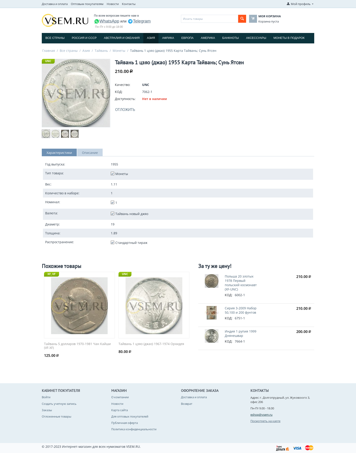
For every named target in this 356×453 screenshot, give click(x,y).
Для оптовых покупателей (129, 416)
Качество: (122, 85)
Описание (90, 152)
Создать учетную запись (59, 404)
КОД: (119, 92)
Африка (168, 38)
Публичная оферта (124, 423)
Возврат (186, 404)
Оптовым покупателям (87, 4)
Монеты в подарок (289, 38)
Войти (46, 397)
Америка (208, 38)
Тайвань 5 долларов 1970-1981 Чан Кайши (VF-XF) (77, 346)
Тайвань (101, 50)
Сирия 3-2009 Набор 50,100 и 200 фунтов (241, 310)
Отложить (125, 109)
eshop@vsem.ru (261, 415)
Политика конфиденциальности (133, 429)
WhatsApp (106, 21)
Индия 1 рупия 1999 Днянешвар (240, 333)
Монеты (119, 50)
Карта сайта (119, 410)
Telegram (139, 21)
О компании (120, 397)
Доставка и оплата (55, 4)
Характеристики (59, 152)
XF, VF (51, 274)
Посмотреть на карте (265, 421)
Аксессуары (256, 38)
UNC (48, 61)
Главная (48, 50)
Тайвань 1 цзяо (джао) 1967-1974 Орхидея (151, 344)
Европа (187, 38)
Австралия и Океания (122, 38)
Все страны (54, 38)
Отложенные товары (56, 416)
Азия (151, 38)
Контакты (129, 4)
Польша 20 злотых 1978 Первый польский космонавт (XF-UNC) (241, 282)
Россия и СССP (84, 38)
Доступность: (125, 99)
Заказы (47, 410)
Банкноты (230, 38)
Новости (113, 4)
